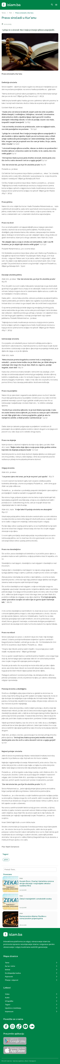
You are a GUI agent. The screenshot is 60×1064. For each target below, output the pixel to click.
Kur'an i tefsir (10, 966)
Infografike (9, 1001)
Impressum (9, 1011)
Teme (4, 13)
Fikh (10, 13)
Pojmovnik (9, 976)
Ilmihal (7, 970)
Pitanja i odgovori (11, 980)
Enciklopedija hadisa (13, 973)
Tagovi (7, 1004)
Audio (7, 997)
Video (7, 994)
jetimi (6, 860)
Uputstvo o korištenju (13, 1008)
